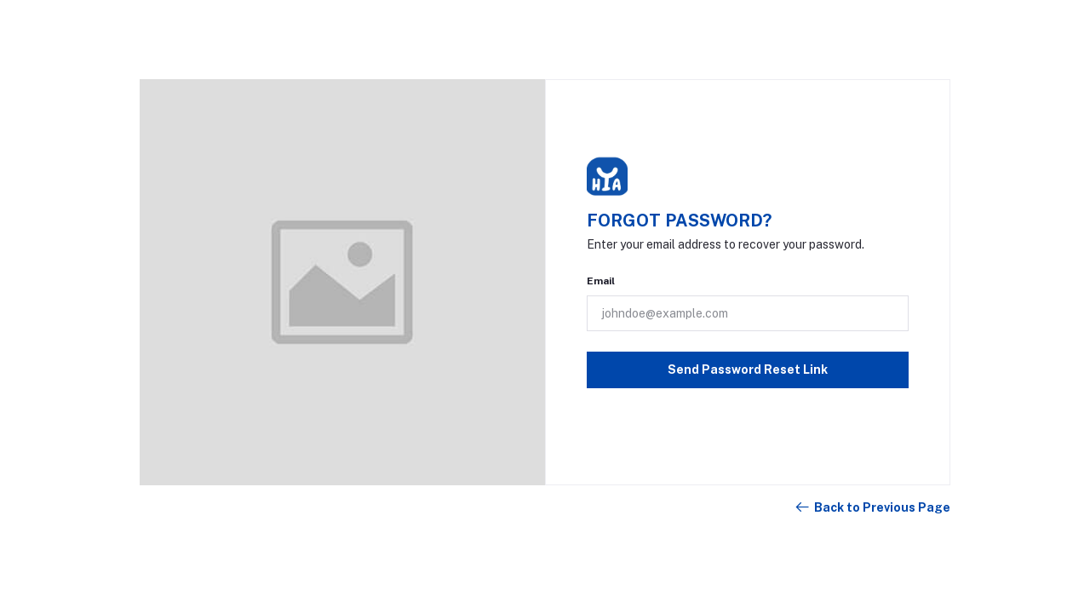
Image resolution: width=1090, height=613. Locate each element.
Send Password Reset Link (748, 369)
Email (601, 281)
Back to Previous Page (872, 507)
